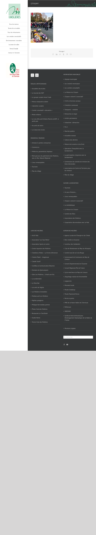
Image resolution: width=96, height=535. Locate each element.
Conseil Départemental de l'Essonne (76, 264)
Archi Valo (35, 235)
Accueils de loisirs (37, 125)
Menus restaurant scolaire (40, 102)
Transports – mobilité (71, 110)
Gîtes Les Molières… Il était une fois (43, 274)
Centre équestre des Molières (41, 248)
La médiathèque (70, 205)
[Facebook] (32, 75)
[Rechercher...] (78, 337)
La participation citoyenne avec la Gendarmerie (75, 156)
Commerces (35, 147)
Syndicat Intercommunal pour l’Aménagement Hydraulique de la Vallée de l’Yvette (78, 318)
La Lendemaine (37, 279)
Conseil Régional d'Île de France (75, 268)
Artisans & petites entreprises (41, 143)
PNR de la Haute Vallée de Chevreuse (76, 303)
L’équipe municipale (71, 79)
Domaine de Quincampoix (40, 270)
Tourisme (35, 167)
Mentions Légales (70, 328)
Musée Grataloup (70, 290)
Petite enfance (36, 115)
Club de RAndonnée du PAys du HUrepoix (78, 248)
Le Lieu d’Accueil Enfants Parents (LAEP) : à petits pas (45, 120)
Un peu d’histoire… (70, 192)
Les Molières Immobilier (39, 292)
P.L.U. (66, 127)
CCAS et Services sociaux (73, 101)
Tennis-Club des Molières (40, 322)
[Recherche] (64, 337)
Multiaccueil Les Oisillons (40, 296)
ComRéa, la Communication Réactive (43, 266)
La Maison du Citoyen (71, 92)
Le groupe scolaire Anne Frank (41, 97)
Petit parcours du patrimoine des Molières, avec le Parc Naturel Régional (45, 157)
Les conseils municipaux (72, 84)
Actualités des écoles (38, 89)
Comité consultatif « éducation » (42, 110)
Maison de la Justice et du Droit (74, 144)
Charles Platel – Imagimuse (40, 257)
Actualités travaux (70, 136)
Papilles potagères (37, 300)
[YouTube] (37, 75)
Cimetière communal (71, 105)
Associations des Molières (73, 218)
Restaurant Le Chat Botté (40, 313)
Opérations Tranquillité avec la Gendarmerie (74, 150)
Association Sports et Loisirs (40, 244)
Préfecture (68, 307)
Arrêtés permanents (71, 118)
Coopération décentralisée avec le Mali (77, 222)
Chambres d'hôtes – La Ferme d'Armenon (45, 253)
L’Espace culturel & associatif (74, 97)
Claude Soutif (36, 261)
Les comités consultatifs (72, 88)
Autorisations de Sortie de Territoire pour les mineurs (77, 169)
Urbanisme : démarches (72, 122)
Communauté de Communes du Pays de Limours (77, 258)
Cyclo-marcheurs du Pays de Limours (76, 272)
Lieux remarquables (38, 162)
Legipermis (68, 281)
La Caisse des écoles (38, 130)
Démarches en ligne (71, 114)
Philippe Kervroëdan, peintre (41, 305)
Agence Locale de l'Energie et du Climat (77, 235)
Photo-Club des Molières (39, 309)
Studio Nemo (36, 318)
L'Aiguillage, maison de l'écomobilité (76, 277)
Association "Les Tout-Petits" (40, 240)
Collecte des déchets (71, 140)
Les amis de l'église (38, 287)
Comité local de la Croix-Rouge (74, 253)
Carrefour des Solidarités (72, 244)
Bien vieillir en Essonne (72, 240)
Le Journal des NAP (38, 93)
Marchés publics (70, 131)
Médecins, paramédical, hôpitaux (42, 151)
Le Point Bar (35, 283)
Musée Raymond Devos (72, 294)
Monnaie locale (69, 285)
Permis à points (69, 298)
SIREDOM (68, 311)
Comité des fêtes (70, 214)
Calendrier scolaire (38, 106)
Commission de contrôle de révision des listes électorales (77, 163)
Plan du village (36, 171)
